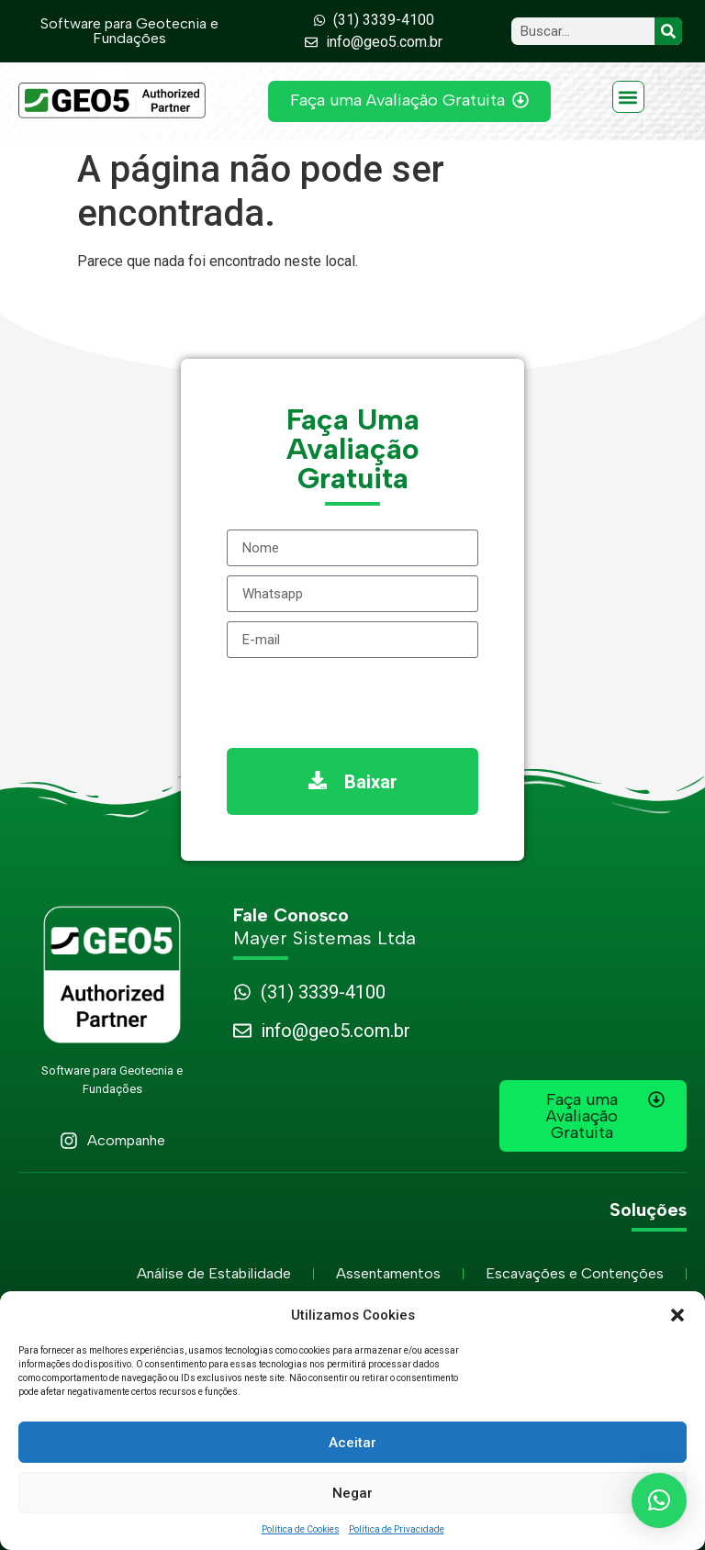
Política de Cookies (301, 1529)
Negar (352, 1493)
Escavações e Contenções (575, 1273)
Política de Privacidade (396, 1529)
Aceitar (352, 1442)
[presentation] (366, 703)
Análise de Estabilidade (214, 1273)
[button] (677, 1315)
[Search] (668, 31)
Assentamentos (388, 1273)
